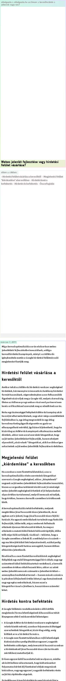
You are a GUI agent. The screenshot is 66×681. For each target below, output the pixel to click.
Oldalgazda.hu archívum (25, 2)
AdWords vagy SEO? (10, 5)
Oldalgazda (6, 2)
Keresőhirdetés (46, 2)
